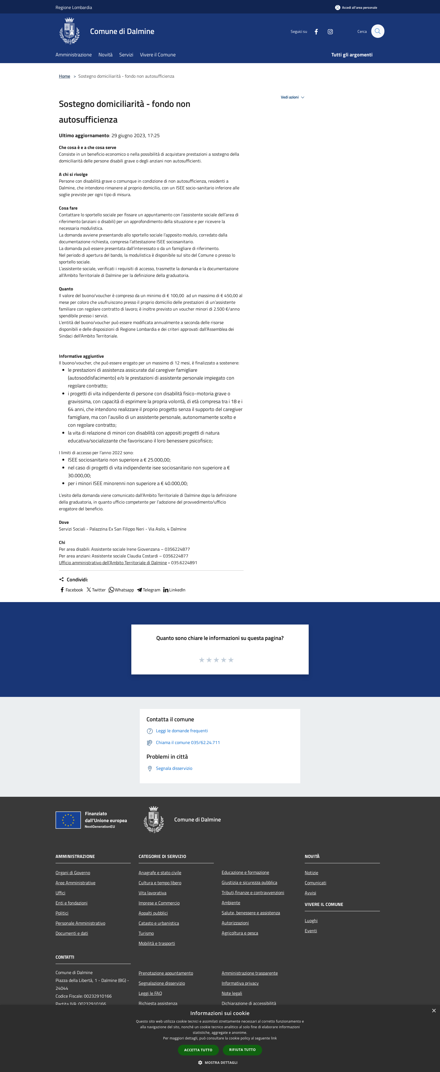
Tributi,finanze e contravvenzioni (253, 892)
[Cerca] (377, 31)
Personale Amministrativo (80, 923)
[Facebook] (313, 31)
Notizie (311, 872)
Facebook (71, 589)
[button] (220, 1062)
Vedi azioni (293, 97)
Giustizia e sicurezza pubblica (249, 882)
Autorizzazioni (235, 922)
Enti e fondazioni (72, 902)
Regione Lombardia (74, 7)
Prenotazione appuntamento (166, 973)
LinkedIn (173, 589)
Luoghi (311, 920)
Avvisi (310, 892)
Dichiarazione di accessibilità (249, 1003)
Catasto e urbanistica (159, 923)
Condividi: (73, 580)
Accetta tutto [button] (198, 1050)
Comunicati (315, 882)
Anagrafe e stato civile (160, 872)
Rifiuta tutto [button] (242, 1049)
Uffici (60, 892)
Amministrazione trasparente (250, 973)
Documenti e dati (72, 933)
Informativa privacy (240, 983)
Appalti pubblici (153, 913)
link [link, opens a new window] (274, 1038)
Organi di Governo (73, 872)
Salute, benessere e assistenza (251, 912)
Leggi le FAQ (150, 993)
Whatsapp (121, 589)
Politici (62, 913)
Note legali (232, 993)
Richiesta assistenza (158, 1003)
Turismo (146, 933)
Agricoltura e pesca (240, 932)
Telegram (148, 589)
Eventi (311, 930)
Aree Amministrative (75, 882)
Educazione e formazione (245, 872)
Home (64, 76)
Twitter (95, 589)
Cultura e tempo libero (160, 882)
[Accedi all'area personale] (356, 7)
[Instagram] (327, 31)
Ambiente (231, 902)
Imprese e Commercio (159, 902)
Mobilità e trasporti (157, 943)
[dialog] (220, 1038)
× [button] (434, 1011)
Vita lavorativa (152, 892)
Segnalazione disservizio (162, 983)
